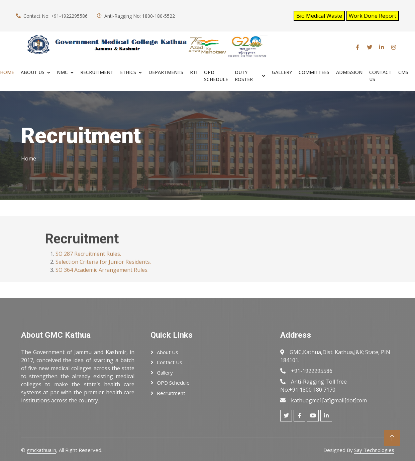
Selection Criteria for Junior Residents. (103, 271)
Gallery (282, 72)
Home (7, 72)
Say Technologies (374, 450)
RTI (193, 72)
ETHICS (128, 72)
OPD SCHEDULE (216, 75)
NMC (62, 72)
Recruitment (171, 393)
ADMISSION (349, 72)
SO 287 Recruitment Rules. (88, 263)
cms (403, 72)
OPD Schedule (173, 382)
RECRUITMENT (96, 72)
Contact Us (380, 75)
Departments (165, 72)
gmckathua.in (41, 450)
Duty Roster (244, 75)
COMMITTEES (314, 72)
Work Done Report (372, 15)
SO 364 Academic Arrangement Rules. (102, 279)
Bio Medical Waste (319, 15)
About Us (32, 72)
